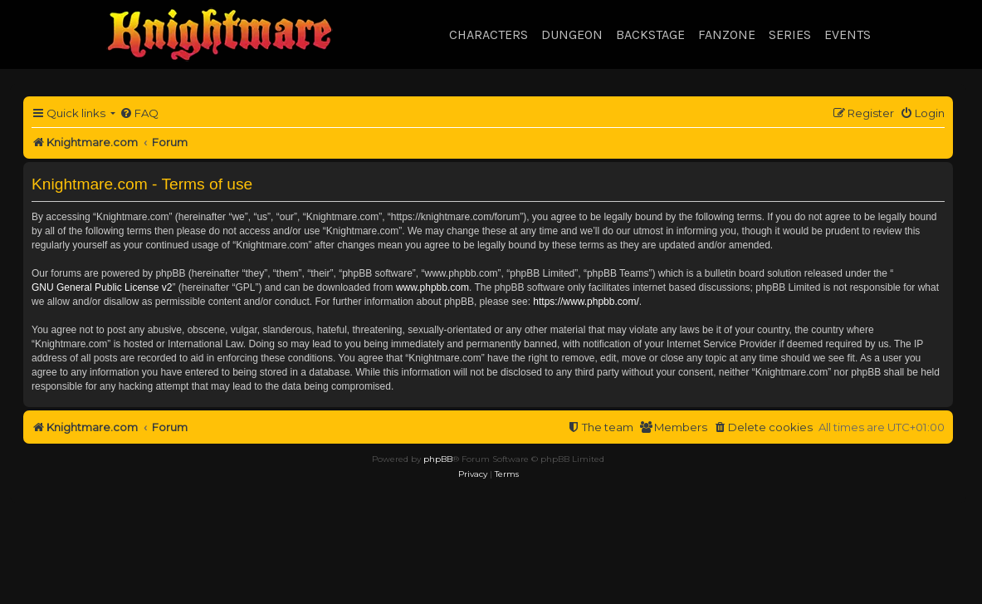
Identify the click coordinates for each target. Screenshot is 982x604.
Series (790, 34)
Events (847, 34)
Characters (488, 34)
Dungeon (572, 34)
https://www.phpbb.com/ (585, 301)
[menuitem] (139, 113)
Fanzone (726, 34)
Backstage (650, 34)
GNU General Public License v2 (102, 287)
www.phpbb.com (432, 287)
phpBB (437, 459)
